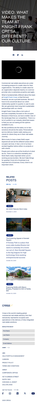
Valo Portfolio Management (13, 356)
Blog (9, 206)
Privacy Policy (7, 363)
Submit (4, 347)
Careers (5, 359)
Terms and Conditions (10, 366)
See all (8, 184)
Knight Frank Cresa (10, 97)
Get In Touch (10, 390)
